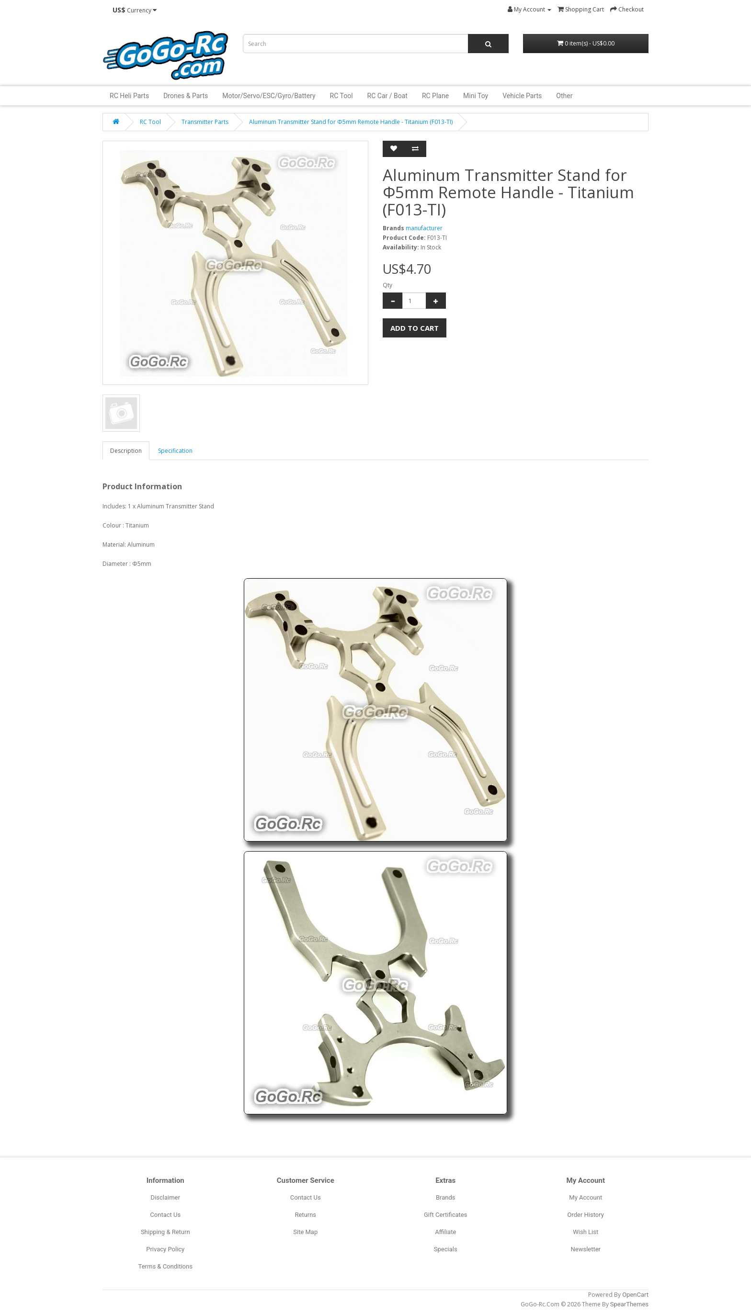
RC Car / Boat (387, 96)
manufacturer (424, 228)
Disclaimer (165, 1197)
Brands (445, 1197)
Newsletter (585, 1249)
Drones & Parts (185, 96)
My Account (585, 1197)
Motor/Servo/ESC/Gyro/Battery (268, 96)
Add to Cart (414, 328)
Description (126, 451)
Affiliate (445, 1231)
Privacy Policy (165, 1249)
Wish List (585, 1231)
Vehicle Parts (522, 96)
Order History (586, 1214)
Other (564, 96)
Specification (175, 451)
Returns (305, 1214)
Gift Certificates (445, 1214)
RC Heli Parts (129, 96)
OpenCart (635, 1294)
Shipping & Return (165, 1231)
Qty (387, 285)
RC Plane (435, 96)
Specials (445, 1249)
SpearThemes (629, 1304)
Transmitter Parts (205, 122)
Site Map (305, 1231)
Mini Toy (475, 96)
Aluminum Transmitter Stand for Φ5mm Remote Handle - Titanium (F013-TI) (351, 122)
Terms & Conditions (165, 1266)
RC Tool (341, 96)
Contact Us (165, 1214)
